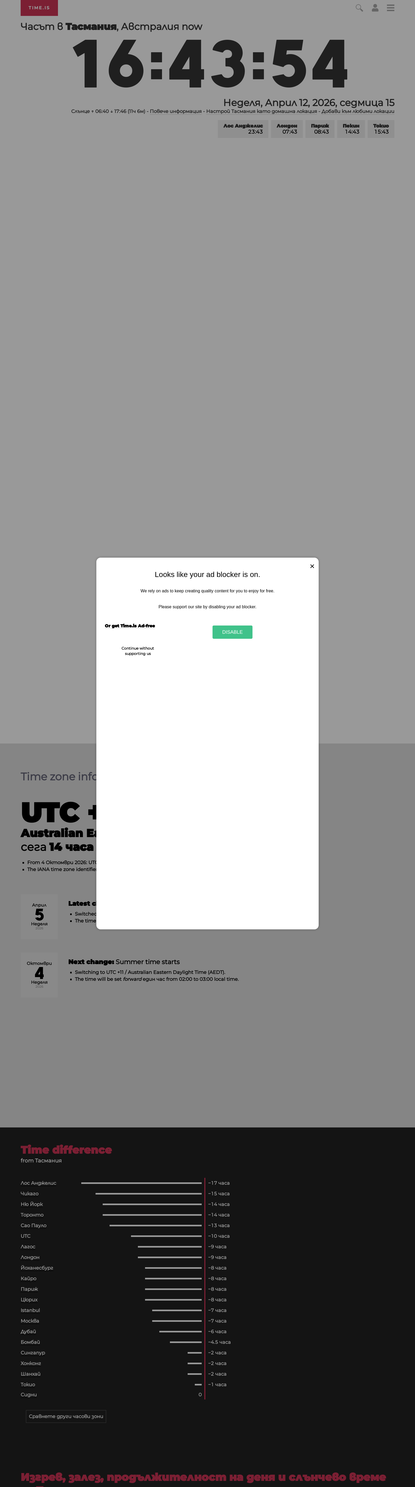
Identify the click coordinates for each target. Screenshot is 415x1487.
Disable (232, 632)
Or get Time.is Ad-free (130, 625)
